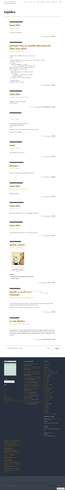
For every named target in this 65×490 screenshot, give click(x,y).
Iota (44, 425)
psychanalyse (46, 403)
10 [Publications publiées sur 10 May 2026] (15, 368)
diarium (45, 377)
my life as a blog (47, 398)
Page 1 (48, 348)
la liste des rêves (7, 397)
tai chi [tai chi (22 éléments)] (18, 468)
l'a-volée (45, 386)
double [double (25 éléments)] (13, 445)
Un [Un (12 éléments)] (12, 470)
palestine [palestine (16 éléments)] (9, 463)
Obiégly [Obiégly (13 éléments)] (19, 461)
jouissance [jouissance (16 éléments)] (6, 452)
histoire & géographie (26, 297)
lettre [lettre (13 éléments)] (12, 452)
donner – (15, 165)
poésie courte (17, 244)
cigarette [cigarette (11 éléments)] (18, 442)
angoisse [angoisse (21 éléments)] (15, 440)
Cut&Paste (46, 375)
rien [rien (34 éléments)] (11, 466)
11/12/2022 (42, 216)
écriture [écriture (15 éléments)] (8, 471)
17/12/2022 (42, 235)
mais (12, 145)
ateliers (45, 367)
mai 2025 (11, 324)
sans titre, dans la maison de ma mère (31, 363)
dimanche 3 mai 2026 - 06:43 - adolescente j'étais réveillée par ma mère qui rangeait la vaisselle (32, 378)
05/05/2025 (35, 339)
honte (26, 189)
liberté (28, 324)
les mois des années (47, 396)
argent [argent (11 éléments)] (20, 440)
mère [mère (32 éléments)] (12, 454)
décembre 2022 (12, 189)
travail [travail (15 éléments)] (8, 470)
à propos (45, 363)
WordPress (59, 485)
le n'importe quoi (47, 393)
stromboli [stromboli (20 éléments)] (7, 468)
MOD (5, 395)
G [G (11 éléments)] (13, 448)
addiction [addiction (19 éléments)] (6, 440)
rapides (18, 28)
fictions (45, 382)
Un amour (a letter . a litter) (49, 413)
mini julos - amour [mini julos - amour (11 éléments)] (7, 454)
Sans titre (15, 25)
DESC (5, 393)
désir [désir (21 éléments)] (17, 445)
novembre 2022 (12, 148)
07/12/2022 (42, 196)
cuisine (22, 51)
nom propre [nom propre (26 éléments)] (8, 460)
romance (45, 408)
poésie (16, 247)
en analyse (46, 379)
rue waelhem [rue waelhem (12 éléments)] (15, 466)
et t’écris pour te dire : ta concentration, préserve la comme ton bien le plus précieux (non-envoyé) (32, 402)
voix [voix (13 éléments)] (5, 471)
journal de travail (47, 384)
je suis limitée (17, 321)
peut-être (49, 425)
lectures (45, 394)
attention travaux (7, 390)
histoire (20, 297)
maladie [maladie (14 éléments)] (15, 452)
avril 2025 (11, 297)
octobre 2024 (12, 247)
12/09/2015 (42, 36)
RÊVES (45, 406)
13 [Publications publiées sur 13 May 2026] (8, 370)
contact (5, 402)
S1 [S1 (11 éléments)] (18, 466)
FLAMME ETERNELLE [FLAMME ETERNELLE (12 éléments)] (8, 446)
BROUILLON (46, 369)
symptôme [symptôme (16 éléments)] (12, 468)
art (44, 365)
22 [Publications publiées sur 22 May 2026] (11, 372)
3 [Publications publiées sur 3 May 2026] (15, 366)
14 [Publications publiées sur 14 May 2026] (10, 370)
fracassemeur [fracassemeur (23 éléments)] (8, 448)
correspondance (47, 374)
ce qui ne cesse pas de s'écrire (49, 372)
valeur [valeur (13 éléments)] (18, 470)
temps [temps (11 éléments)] (5, 470)
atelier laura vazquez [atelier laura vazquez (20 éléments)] (10, 442)
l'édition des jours (47, 388)
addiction (22, 189)
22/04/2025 (44, 311)
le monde (45, 391)
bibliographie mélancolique (9, 398)
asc (4, 392)
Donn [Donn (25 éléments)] (9, 445)
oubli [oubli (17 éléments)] (5, 463)
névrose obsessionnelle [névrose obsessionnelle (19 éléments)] (10, 461)
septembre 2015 (12, 28)
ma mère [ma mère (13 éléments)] (19, 452)
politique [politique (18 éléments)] (17, 463)
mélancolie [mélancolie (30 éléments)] (8, 457)
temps (32, 297)
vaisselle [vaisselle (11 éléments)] (15, 470)
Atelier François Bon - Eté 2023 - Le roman (12, 400)
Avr (5, 376)
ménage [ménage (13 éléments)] (14, 457)
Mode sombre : (60, 488)
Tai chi (45, 410)
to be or (45, 412)
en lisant (45, 381)
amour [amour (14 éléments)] (11, 440)
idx (4, 388)
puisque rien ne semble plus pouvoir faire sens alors (30, 47)
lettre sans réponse (28, 399)
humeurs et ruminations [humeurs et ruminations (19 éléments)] (11, 450)
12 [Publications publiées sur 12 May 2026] (6, 370)
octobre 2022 (12, 119)
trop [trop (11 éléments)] (11, 470)
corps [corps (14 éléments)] (5, 445)
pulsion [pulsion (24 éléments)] (6, 466)
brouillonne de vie (20, 97)
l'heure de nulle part (9, 2)
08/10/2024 (39, 282)
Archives (5, 379)
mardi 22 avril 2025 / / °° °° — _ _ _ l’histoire (29, 293)
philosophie (46, 400)
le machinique (46, 389)
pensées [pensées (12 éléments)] (13, 463)
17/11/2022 (42, 156)
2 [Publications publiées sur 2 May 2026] (13, 366)
